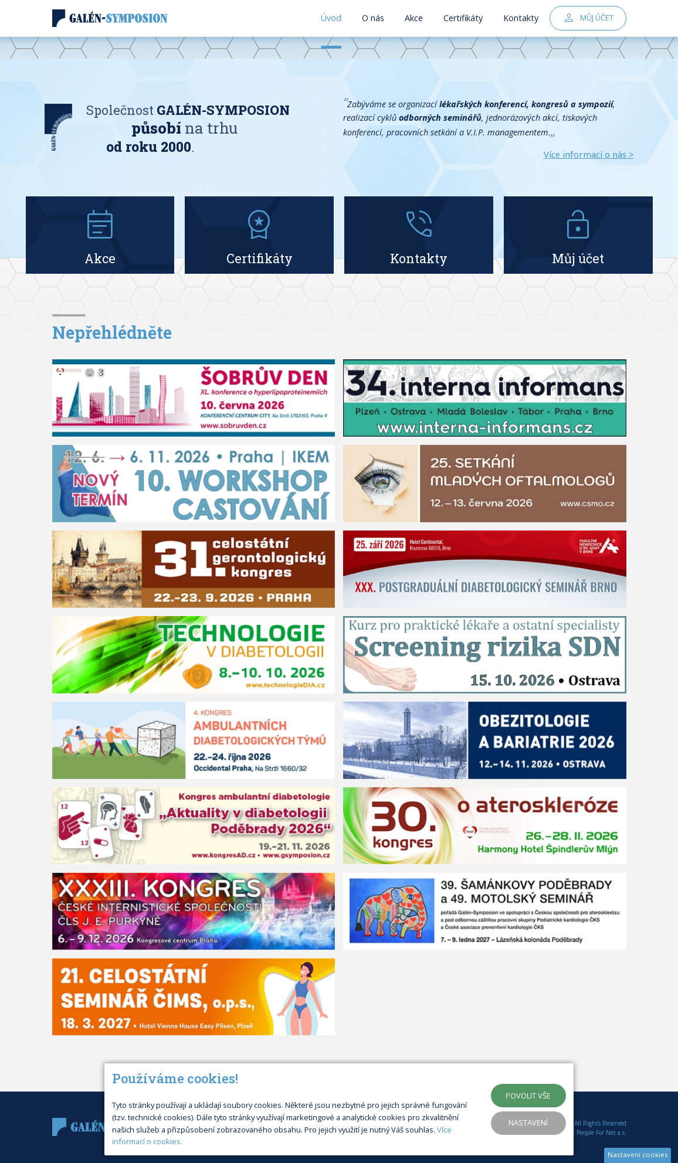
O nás (373, 29)
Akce (414, 29)
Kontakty (520, 29)
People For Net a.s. (601, 1132)
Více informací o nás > (589, 154)
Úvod (331, 29)
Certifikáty (463, 29)
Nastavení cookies (638, 1154)
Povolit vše (528, 1095)
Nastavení (528, 1122)
